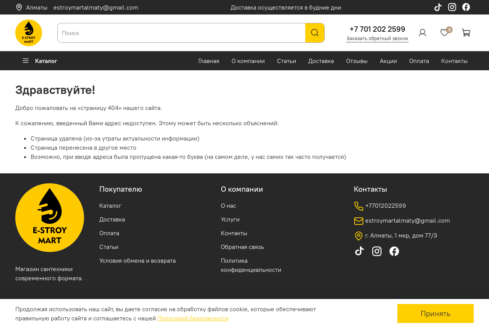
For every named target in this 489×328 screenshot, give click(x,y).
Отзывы (357, 61)
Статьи (286, 61)
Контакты (454, 61)
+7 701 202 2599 (377, 29)
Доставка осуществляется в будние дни (286, 7)
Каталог (39, 61)
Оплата (419, 61)
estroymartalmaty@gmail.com (95, 7)
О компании (248, 61)
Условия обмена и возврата (137, 260)
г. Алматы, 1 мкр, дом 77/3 (395, 236)
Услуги (230, 219)
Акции (388, 61)
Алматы (31, 7)
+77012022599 (380, 206)
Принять (435, 313)
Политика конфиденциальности (251, 265)
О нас (228, 205)
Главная (208, 61)
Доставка (321, 61)
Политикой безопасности (192, 318)
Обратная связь (242, 246)
